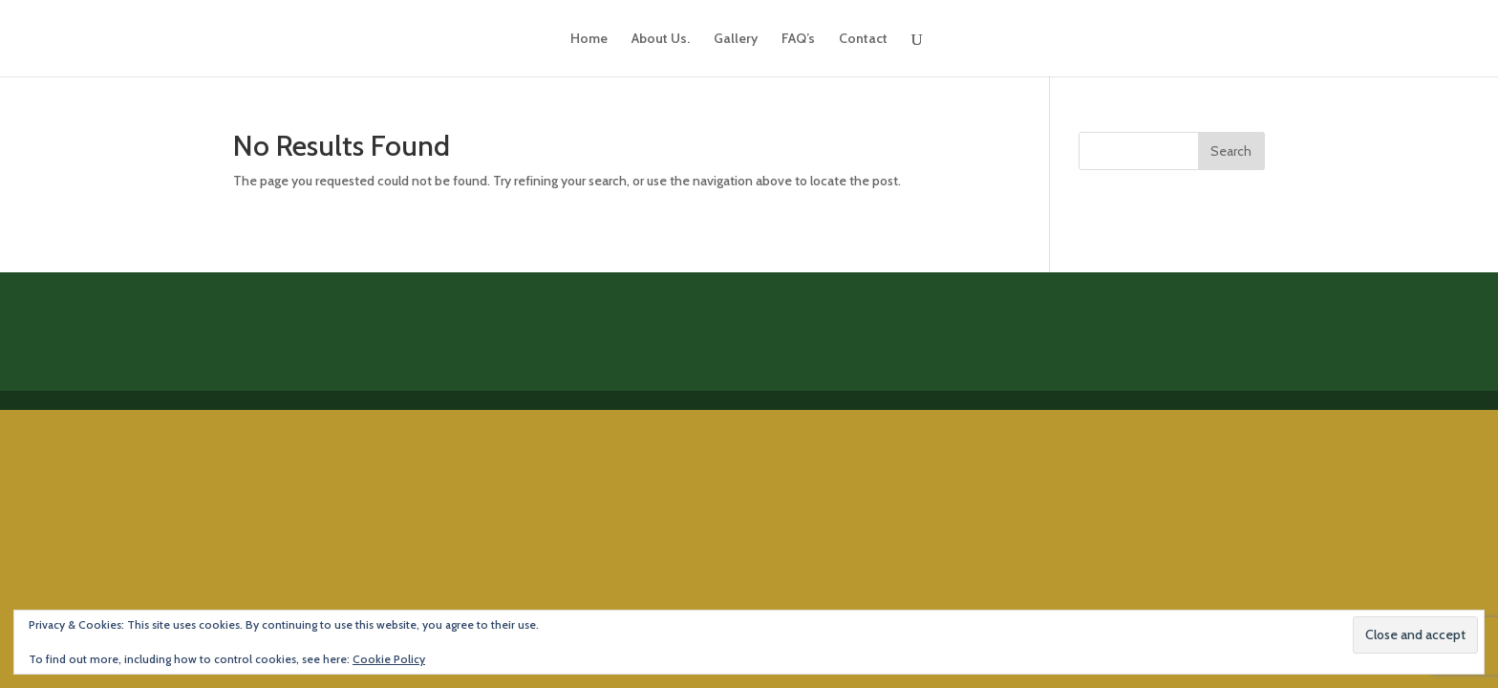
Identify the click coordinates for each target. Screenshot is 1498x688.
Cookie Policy (389, 659)
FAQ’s (798, 39)
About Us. (660, 39)
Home (589, 39)
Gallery (736, 39)
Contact (863, 39)
